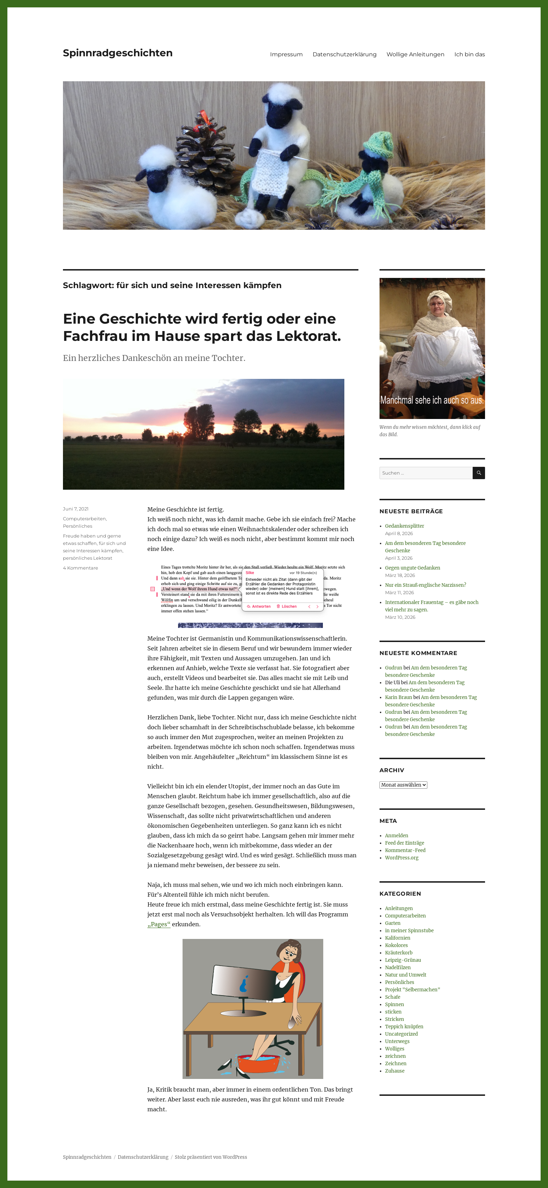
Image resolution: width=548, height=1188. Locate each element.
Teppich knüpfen (404, 1027)
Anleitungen (399, 908)
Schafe (392, 997)
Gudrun (393, 668)
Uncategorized (401, 1034)
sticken (393, 1012)
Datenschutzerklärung (345, 54)
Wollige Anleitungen (416, 54)
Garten (393, 923)
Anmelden (396, 836)
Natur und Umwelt (405, 975)
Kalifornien (397, 938)
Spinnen (394, 1005)
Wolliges (394, 1049)
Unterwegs (397, 1041)
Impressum (286, 54)
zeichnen (395, 1056)
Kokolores (396, 945)
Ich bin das (469, 54)
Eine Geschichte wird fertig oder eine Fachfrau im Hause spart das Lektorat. (202, 327)
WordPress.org (402, 858)
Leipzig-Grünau (403, 960)
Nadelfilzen (398, 968)
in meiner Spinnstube (409, 931)
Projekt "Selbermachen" (412, 990)
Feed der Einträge (404, 843)
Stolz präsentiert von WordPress (211, 1157)
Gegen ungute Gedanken (412, 568)
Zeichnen (396, 1064)
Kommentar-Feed (405, 850)
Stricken (394, 1019)
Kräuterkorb (399, 953)
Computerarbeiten (84, 518)
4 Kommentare (80, 568)
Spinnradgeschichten (118, 53)
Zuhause (394, 1071)
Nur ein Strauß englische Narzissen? (425, 585)
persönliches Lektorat (87, 558)
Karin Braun (398, 697)
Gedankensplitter (404, 526)
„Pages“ (159, 924)
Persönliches (77, 526)
